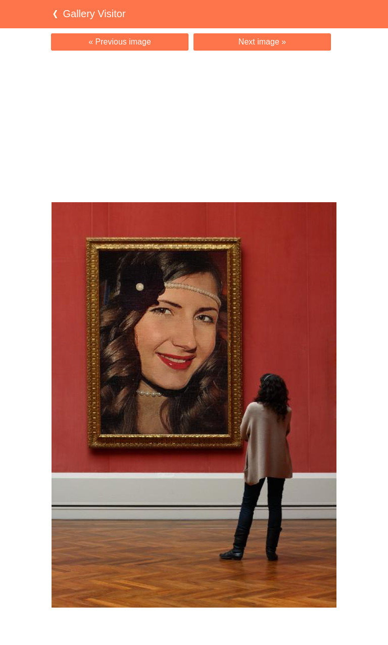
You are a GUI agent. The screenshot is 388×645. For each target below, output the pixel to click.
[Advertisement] (194, 126)
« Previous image (119, 41)
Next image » (262, 41)
